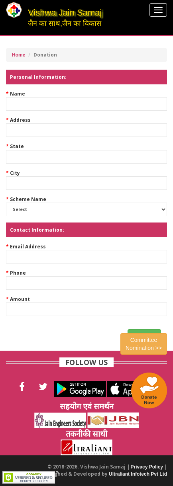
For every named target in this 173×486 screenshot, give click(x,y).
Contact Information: (37, 229)
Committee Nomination (144, 344)
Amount (20, 299)
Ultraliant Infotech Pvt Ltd (138, 474)
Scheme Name (28, 199)
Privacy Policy (147, 467)
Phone (18, 272)
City (15, 173)
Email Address (28, 246)
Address (20, 120)
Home (18, 55)
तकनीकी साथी (86, 433)
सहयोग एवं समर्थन (87, 406)
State (17, 146)
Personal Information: (38, 77)
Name (17, 93)
